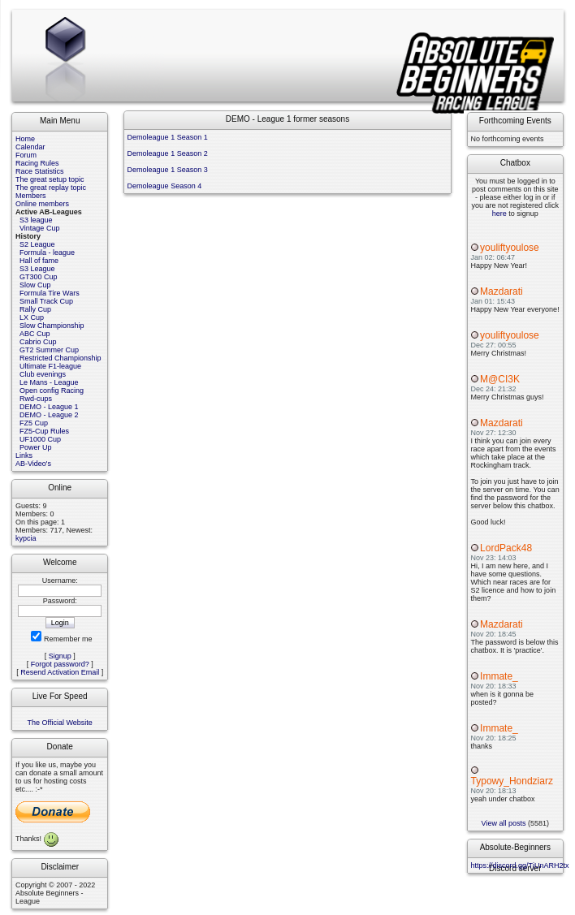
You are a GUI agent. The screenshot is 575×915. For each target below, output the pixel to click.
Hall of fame (38, 261)
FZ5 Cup (33, 423)
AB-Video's (33, 464)
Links (23, 455)
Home (25, 139)
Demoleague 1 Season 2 (168, 153)
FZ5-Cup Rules (44, 431)
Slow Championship (51, 326)
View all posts (504, 823)
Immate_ (499, 676)
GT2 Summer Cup (49, 350)
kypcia (26, 538)
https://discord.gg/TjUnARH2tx (520, 865)
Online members (42, 204)
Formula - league (47, 252)
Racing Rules (37, 163)
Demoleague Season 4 (165, 186)
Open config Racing (51, 390)
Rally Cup (35, 309)
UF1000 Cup (40, 439)
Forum (26, 155)
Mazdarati (501, 291)
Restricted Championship (60, 358)
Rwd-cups (35, 399)
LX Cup (31, 317)
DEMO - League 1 (49, 407)
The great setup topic (49, 179)
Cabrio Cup (38, 342)
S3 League (37, 269)
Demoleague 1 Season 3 (168, 170)
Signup (60, 656)
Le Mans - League (49, 382)
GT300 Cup (38, 277)
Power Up (35, 447)
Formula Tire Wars (49, 293)
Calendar (30, 147)
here (499, 213)
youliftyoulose (509, 247)
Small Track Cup (46, 301)
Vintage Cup (39, 228)
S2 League (37, 244)
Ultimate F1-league (50, 366)
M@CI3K (500, 379)
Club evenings (42, 374)
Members (30, 196)
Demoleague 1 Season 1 (168, 137)
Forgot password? (60, 664)
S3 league (36, 220)
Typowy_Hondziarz (512, 781)
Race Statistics (39, 171)
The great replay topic (50, 187)
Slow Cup (35, 285)
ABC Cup (34, 334)
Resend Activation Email (59, 672)
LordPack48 (506, 548)
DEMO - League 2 (49, 415)
